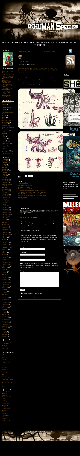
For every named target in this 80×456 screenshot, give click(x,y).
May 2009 (4, 292)
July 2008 (4, 309)
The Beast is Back (6, 377)
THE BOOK (5, 146)
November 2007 (6, 322)
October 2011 (5, 246)
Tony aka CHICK (6, 381)
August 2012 (5, 236)
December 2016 (6, 179)
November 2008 (6, 302)
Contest (4, 109)
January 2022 (5, 159)
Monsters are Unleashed (8, 127)
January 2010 (5, 279)
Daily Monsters (5, 111)
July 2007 (4, 329)
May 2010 (4, 272)
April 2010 (4, 274)
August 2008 (5, 307)
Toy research (25, 61)
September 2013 (6, 214)
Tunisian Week (5, 150)
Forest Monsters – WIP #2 (25, 51)
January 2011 (5, 259)
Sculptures (4, 138)
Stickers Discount (6, 420)
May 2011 (4, 254)
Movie (3, 131)
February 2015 (5, 194)
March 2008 (5, 316)
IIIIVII (46, 431)
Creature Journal (6, 362)
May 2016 (4, 185)
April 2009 (4, 294)
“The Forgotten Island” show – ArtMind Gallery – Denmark (8, 85)
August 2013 (5, 216)
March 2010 (5, 276)
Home (5, 42)
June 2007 (4, 331)
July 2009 (4, 289)
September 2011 (6, 247)
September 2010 (6, 266)
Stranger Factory (6, 143)
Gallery (29, 42)
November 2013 (6, 211)
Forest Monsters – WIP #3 (49, 51)
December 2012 (6, 229)
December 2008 (6, 301)
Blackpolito (4, 393)
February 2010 (5, 277)
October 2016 (5, 182)
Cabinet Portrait (5, 107)
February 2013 (5, 226)
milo (44, 431)
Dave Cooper (5, 367)
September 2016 (6, 184)
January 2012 (5, 244)
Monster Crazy (5, 403)
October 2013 (5, 212)
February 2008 (5, 317)
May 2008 (4, 312)
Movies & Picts (45, 42)
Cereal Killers (5, 395)
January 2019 (5, 160)
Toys (3, 148)
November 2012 (6, 231)
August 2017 (5, 174)
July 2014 (4, 199)
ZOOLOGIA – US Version (8, 74)
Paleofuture (4, 412)
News (3, 133)
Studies (4, 145)
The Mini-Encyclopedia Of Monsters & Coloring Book (7, 77)
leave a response (51, 211)
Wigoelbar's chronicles (7, 382)
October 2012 (5, 232)
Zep (3, 386)
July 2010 (4, 269)
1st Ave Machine (6, 391)
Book (3, 106)
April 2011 (4, 256)
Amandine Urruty (6, 356)
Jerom (3, 400)
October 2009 (5, 284)
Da (2, 364)
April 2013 (4, 222)
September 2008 (6, 306)
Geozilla (4, 398)
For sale (4, 115)
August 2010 (5, 267)
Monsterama (5, 405)
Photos (3, 136)
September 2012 (6, 234)
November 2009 (6, 282)
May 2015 (4, 192)
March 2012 (5, 241)
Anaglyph (4, 104)
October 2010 (5, 264)
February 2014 (5, 207)
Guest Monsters (6, 122)
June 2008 (4, 311)
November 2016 (6, 180)
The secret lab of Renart (8, 379)
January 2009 (5, 299)
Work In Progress (6, 153)
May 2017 (4, 177)
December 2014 (6, 195)
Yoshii (3, 422)
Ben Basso (4, 357)
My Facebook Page (6, 341)
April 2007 (4, 334)
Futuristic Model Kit (6, 396)
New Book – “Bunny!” (7, 96)
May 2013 (4, 221)
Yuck (3, 384)
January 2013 (5, 227)
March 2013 (5, 224)
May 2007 (4, 332)
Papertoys (4, 135)
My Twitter (4, 346)
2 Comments (32, 64)
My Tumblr (4, 345)
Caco (3, 361)
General (4, 118)
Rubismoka (4, 417)
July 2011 (4, 251)
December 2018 (6, 162)
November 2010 (6, 262)
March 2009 (5, 296)
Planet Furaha (5, 415)
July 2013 (4, 217)
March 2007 (5, 336)
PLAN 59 (4, 413)
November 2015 (6, 189)
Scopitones (4, 418)
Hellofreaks (4, 371)
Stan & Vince (5, 348)
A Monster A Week (6, 102)
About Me (16, 42)
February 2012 (5, 242)
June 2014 (4, 200)
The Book (40, 45)
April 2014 (4, 204)
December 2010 (6, 261)
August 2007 (5, 327)
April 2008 (4, 314)
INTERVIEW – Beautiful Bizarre (25, 185)
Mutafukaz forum (6, 408)
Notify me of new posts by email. (30, 300)
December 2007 (6, 321)
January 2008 (5, 319)
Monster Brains (5, 401)
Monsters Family (6, 130)
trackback (22, 212)
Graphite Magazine (6, 95)
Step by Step (5, 141)
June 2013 (4, 219)
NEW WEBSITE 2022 (7, 70)
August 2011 (5, 249)
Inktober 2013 (5, 125)
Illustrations (4, 123)
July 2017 (4, 175)
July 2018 (4, 164)
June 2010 (4, 271)
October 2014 (5, 197)
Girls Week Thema (6, 120)
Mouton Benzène (6, 372)
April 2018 (4, 167)
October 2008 (5, 304)
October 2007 (5, 324)
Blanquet (4, 359)
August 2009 (5, 287)
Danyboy (4, 366)
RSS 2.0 (40, 211)
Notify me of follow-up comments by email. (32, 296)
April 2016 (4, 187)
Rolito (3, 374)
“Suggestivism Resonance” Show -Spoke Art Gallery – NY (7, 81)
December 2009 (6, 281)
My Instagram (5, 343)
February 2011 (5, 257)
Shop (3, 140)
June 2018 (4, 165)
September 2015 (6, 190)
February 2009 (5, 297)
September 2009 (6, 286)
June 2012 (4, 237)
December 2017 (6, 170)
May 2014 (4, 202)
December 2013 (6, 209)
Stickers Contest (67, 42)
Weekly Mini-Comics (7, 151)
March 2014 (5, 205)
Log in (50, 431)
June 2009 (4, 291)
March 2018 (5, 169)
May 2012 (4, 239)
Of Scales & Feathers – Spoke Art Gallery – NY (7, 89)
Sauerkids (4, 376)
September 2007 (6, 326)
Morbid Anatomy (6, 406)
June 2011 (4, 252)
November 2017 (6, 172)
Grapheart (4, 369)
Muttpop (4, 410)
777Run (4, 354)
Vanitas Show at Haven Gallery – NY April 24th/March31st (7, 92)
